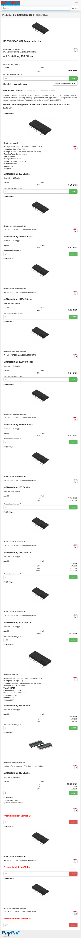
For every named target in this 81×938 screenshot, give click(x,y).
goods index (6, 937)
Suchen (75, 8)
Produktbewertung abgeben (65, 83)
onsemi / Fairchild (18, 762)
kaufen (73, 78)
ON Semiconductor (19, 49)
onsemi (15, 143)
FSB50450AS (9, 113)
